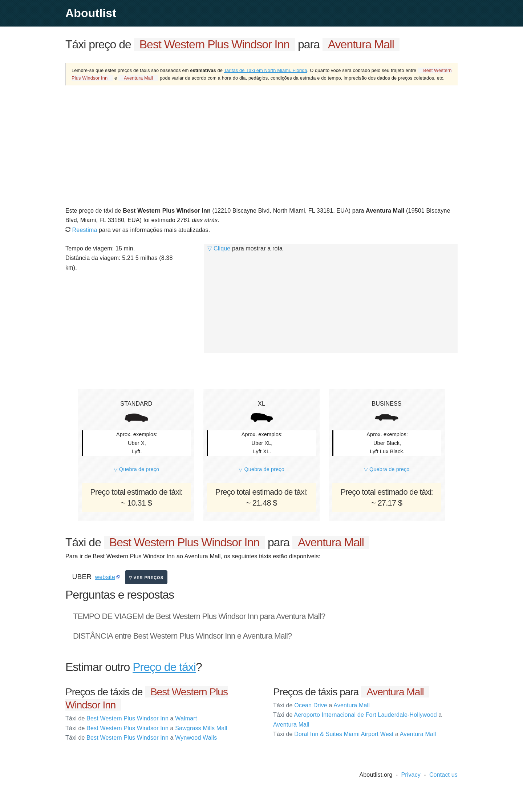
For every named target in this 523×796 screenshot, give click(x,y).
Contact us (443, 775)
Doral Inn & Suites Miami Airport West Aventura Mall (354, 734)
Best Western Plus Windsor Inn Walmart (131, 718)
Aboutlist (90, 13)
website (105, 577)
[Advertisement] (261, 145)
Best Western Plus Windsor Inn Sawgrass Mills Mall (146, 728)
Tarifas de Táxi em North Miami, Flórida (265, 70)
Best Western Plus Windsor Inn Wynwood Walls (141, 738)
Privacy (411, 775)
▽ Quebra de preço (136, 469)
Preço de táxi (164, 667)
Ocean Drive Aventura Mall (321, 705)
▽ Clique (218, 248)
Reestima (81, 230)
